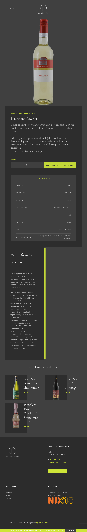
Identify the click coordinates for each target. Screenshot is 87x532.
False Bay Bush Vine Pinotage (71, 383)
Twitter (7, 495)
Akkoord (70, 530)
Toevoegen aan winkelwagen (60, 165)
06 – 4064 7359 (55, 460)
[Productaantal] (27, 165)
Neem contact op (57, 471)
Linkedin (8, 498)
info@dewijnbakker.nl (58, 463)
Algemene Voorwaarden (57, 493)
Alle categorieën (20, 114)
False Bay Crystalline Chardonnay (31, 383)
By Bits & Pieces (42, 523)
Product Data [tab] (43, 178)
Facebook (8, 493)
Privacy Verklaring (55, 495)
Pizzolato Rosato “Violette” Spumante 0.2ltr (31, 413)
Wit (33, 114)
